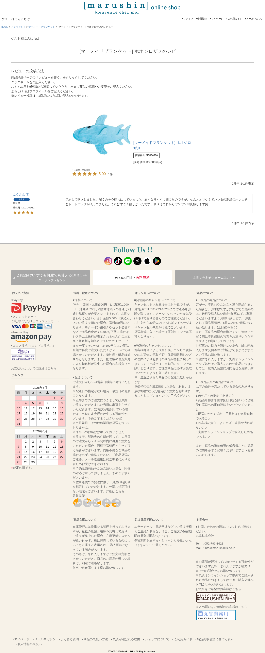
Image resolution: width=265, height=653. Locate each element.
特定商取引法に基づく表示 (215, 639)
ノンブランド (18, 26)
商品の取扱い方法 (96, 639)
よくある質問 (70, 639)
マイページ (217, 18)
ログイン (188, 18)
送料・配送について (86, 293)
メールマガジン (254, 18)
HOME (4, 26)
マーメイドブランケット (41, 26)
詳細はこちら (115, 491)
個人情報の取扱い (30, 643)
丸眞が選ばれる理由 (126, 639)
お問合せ (202, 519)
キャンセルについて (148, 293)
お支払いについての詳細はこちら (34, 368)
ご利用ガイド (235, 18)
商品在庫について (84, 519)
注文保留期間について (149, 519)
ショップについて (157, 639)
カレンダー (19, 375)
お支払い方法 (20, 293)
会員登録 (202, 18)
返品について (205, 293)
